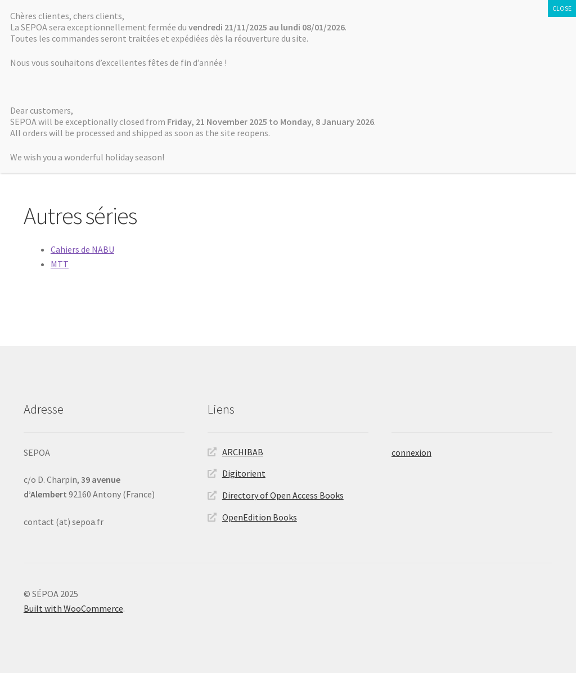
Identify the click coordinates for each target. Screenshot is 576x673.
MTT (60, 264)
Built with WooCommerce (73, 608)
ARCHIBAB (242, 451)
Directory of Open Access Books (283, 495)
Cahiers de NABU (82, 249)
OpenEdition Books (259, 517)
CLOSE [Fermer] (562, 8)
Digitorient (244, 473)
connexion (411, 452)
